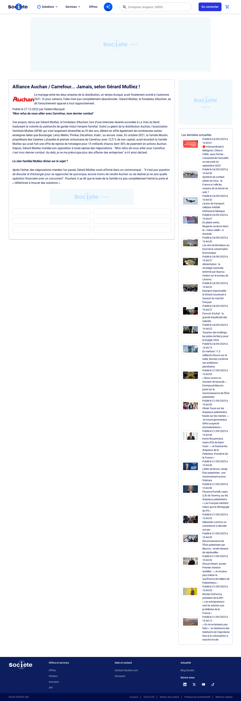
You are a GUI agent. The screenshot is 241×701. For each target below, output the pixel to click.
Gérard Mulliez (50, 122)
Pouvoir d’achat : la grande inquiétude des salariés (214, 317)
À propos (133, 697)
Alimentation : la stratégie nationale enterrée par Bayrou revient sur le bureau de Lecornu (215, 272)
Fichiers (53, 676)
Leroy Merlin (61, 135)
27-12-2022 (31, 109)
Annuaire (54, 681)
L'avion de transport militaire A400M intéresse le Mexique (213, 207)
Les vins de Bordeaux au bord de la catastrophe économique (215, 249)
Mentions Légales (224, 697)
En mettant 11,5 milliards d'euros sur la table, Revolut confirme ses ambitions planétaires (215, 359)
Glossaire (120, 676)
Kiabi (97, 135)
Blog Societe (187, 670)
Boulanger (45, 135)
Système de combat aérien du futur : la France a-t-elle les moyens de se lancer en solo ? (215, 185)
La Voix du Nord (149, 122)
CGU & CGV (149, 697)
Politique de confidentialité (197, 697)
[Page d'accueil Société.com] (18, 6)
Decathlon (86, 135)
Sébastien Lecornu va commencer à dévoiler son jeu (214, 526)
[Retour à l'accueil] (20, 665)
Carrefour (95, 139)
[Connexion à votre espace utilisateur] (210, 7)
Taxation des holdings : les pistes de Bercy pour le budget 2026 (215, 336)
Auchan (83, 122)
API (51, 687)
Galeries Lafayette (44, 139)
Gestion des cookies (169, 697)
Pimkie (74, 135)
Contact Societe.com (126, 670)
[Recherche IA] (108, 7)
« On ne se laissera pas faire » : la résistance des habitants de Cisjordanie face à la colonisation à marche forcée (215, 632)
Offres (93, 6)
